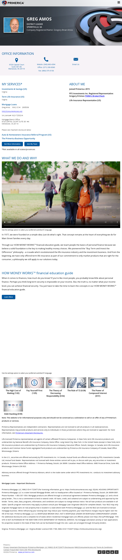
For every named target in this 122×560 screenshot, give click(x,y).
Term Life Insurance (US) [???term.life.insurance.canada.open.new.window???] (13, 96)
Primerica (20, 3)
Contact (6, 550)
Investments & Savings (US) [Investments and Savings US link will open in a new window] (14, 89)
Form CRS (23, 550)
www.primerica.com (26, 552)
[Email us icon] (76, 60)
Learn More (8, 297)
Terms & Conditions (104, 547)
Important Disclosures (19, 547)
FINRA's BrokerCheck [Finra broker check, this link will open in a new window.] (95, 96)
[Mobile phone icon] (46, 60)
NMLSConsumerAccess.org (12, 111)
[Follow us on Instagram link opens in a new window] (117, 552)
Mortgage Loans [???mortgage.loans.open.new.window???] (9, 104)
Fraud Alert (14, 550)
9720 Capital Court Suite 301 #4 (16, 66)
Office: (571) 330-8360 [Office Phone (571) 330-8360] (46, 67)
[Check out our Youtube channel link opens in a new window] (112, 552)
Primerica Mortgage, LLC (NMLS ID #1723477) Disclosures (51, 547)
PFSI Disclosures (34, 550)
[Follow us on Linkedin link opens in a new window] (108, 552)
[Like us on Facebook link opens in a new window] (103, 552)
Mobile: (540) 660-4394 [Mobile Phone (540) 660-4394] (46, 64)
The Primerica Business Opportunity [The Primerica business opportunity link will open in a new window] (18, 138)
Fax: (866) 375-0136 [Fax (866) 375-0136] (46, 70)
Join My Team (32, 144)
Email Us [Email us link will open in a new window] (75, 64)
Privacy (6, 547)
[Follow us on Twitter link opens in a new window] (100, 552)
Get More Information (12, 144)
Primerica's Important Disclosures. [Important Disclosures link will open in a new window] (29, 433)
